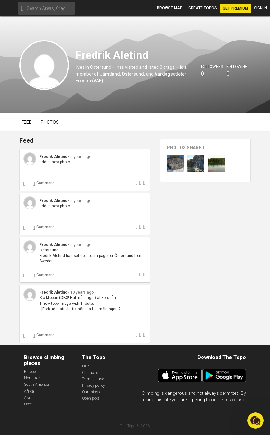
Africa (29, 391)
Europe (30, 371)
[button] (256, 420)
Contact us (91, 372)
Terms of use (93, 379)
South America (36, 384)
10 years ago (82, 292)
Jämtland (110, 74)
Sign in (260, 8)
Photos (50, 122)
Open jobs (90, 398)
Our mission (93, 392)
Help (86, 366)
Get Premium (235, 8)
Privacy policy (93, 385)
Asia (28, 397)
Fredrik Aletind (53, 156)
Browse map (170, 8)
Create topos (202, 8)
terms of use (232, 399)
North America (36, 378)
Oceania (31, 404)
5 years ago (80, 156)
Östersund (133, 74)
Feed (27, 122)
